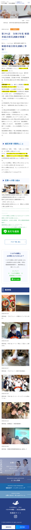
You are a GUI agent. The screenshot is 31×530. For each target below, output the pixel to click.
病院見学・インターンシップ (15, 487)
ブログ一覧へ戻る (15, 242)
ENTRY (22, 527)
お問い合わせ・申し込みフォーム (15, 494)
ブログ (27, 20)
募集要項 (8, 527)
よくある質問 (15, 479)
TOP (23, 20)
